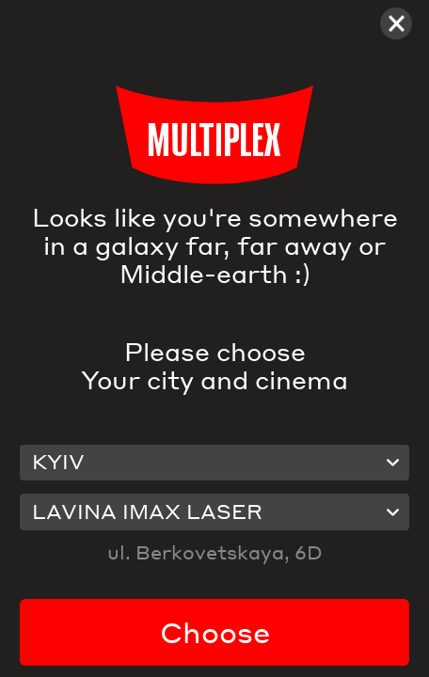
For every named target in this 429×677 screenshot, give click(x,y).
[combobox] (214, 462)
